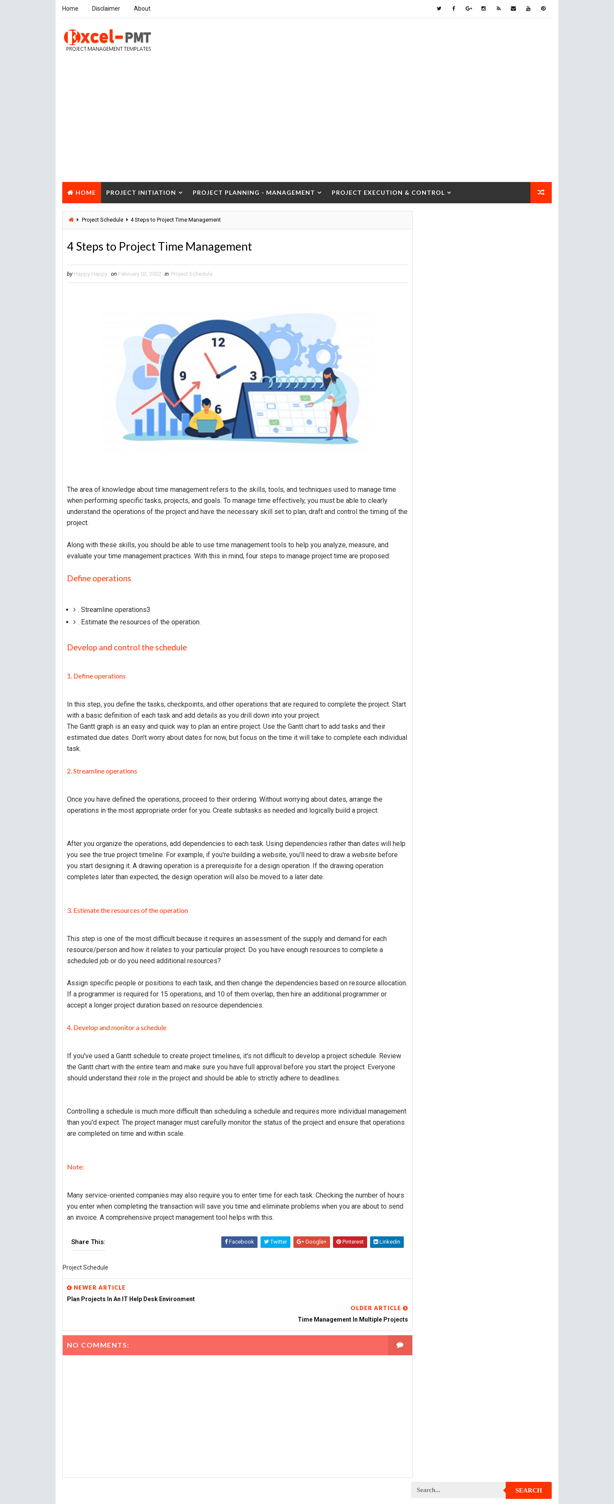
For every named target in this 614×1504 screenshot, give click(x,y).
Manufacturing (436, 634)
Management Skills (500, 604)
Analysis (484, 500)
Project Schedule (191, 274)
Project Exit (503, 903)
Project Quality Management (454, 1111)
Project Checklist (440, 694)
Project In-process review (451, 932)
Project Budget (507, 649)
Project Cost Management (451, 813)
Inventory (514, 574)
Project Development (444, 843)
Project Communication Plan (454, 753)
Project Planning (439, 1037)
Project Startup (438, 1201)
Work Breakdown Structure (452, 1261)
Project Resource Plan (446, 1156)
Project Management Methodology (462, 977)
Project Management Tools (452, 992)
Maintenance (432, 604)
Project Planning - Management (253, 191)
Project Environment (444, 873)
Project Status (506, 1201)
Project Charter (438, 664)
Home (70, 8)
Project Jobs (433, 947)
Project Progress (440, 1097)
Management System (442, 619)
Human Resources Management (456, 560)
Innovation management (447, 574)
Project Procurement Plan (451, 1082)
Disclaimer (106, 8)
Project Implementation (447, 918)
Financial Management (445, 545)
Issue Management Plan (447, 589)
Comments (529, 394)
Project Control (438, 783)
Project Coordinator (444, 798)
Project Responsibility (446, 1171)
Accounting (431, 500)
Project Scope (508, 1186)
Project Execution (440, 903)
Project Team (433, 1216)
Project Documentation (447, 858)
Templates (513, 1246)
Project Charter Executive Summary (463, 679)
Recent (435, 394)
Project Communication (447, 739)
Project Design (436, 828)
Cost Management (439, 530)
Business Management (445, 515)
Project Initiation (141, 191)
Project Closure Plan (445, 724)
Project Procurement (445, 1067)
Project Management (443, 962)
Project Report (436, 1141)
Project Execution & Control (387, 191)
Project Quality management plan (461, 1126)
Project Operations (442, 1022)
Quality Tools (434, 1231)
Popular (482, 394)
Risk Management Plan (445, 1246)
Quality (487, 1216)
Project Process (438, 1052)
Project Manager (438, 1007)
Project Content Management (455, 768)
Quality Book (482, 373)
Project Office (506, 1007)
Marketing (498, 634)
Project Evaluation (441, 888)
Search (529, 223)
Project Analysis (438, 649)
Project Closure (98, 212)
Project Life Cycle (497, 947)
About (141, 8)
